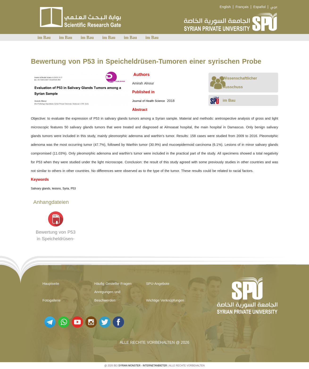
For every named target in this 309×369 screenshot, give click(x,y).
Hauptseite (50, 283)
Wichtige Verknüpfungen (165, 300)
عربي (273, 7)
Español (259, 7)
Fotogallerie (51, 300)
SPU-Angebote (157, 283)
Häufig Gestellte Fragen (113, 283)
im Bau (44, 37)
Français (241, 7)
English (225, 7)
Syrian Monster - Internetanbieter (142, 365)
